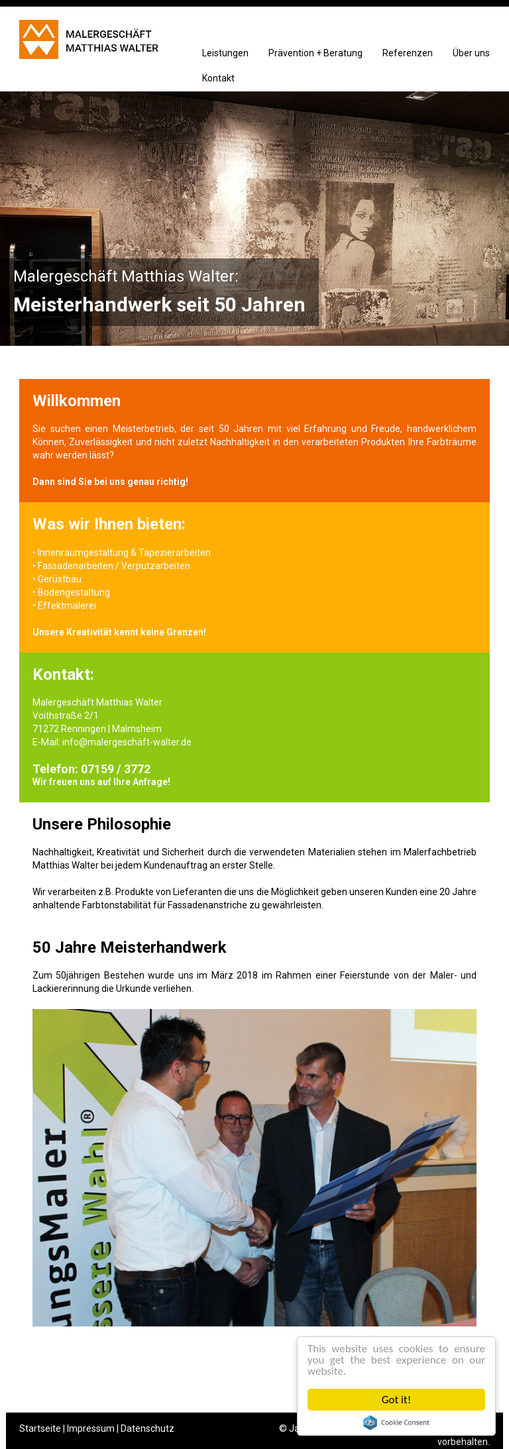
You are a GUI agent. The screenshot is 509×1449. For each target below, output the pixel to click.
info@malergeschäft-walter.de (127, 742)
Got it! (396, 1400)
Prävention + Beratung (315, 53)
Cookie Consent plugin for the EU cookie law (396, 1422)
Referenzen (407, 53)
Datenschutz (147, 1428)
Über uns (471, 53)
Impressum (91, 1428)
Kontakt (218, 78)
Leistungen (225, 53)
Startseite (40, 1428)
